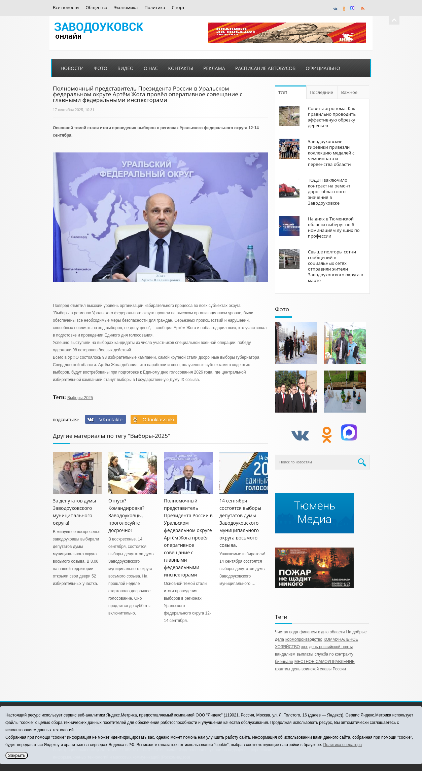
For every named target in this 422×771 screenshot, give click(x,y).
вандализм (285, 654)
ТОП (282, 93)
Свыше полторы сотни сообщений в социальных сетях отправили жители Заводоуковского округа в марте (335, 266)
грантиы (282, 669)
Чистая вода (286, 632)
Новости (72, 68)
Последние (321, 92)
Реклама (214, 68)
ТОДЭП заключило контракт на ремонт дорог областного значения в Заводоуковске (329, 191)
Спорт (178, 7)
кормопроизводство (303, 639)
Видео (125, 68)
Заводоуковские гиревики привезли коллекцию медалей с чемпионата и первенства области (331, 152)
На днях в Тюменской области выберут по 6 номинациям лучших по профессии (334, 227)
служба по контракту (334, 654)
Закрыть (16, 755)
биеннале (284, 661)
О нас (151, 68)
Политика (154, 7)
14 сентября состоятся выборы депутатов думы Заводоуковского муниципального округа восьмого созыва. (240, 522)
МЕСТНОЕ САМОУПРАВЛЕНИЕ (324, 661)
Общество (96, 7)
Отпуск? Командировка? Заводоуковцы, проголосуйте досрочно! (126, 515)
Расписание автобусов (265, 68)
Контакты (180, 68)
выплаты (305, 654)
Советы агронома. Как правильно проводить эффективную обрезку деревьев (332, 117)
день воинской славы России (318, 669)
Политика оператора (342, 744)
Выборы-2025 (80, 397)
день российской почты (331, 646)
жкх (304, 646)
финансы (308, 632)
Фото (100, 68)
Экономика (126, 7)
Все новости (66, 7)
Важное (349, 92)
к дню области (331, 632)
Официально (323, 68)
